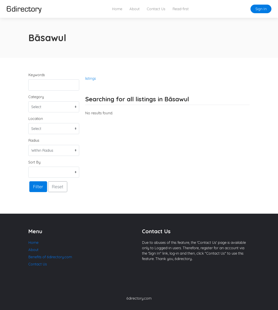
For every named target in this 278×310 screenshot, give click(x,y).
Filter (38, 186)
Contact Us (156, 9)
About (134, 9)
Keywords (36, 75)
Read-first (181, 9)
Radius (33, 140)
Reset (57, 186)
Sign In (261, 9)
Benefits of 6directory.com (50, 257)
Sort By (34, 162)
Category (36, 97)
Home (117, 9)
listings (90, 78)
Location (35, 118)
